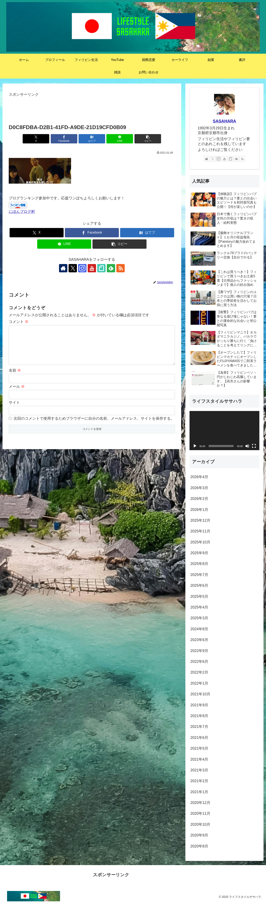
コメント (18, 322)
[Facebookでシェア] (64, 138)
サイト (14, 402)
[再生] (195, 446)
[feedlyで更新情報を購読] (111, 268)
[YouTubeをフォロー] (92, 268)
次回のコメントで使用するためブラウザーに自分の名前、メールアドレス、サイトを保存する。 (94, 418)
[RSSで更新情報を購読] (120, 268)
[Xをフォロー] (73, 268)
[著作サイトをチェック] (63, 268)
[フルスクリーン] (254, 446)
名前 (15, 370)
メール (17, 386)
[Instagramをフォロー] (82, 268)
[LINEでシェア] (119, 138)
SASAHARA (224, 121)
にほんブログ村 (22, 212)
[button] (147, 138)
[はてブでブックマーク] (92, 138)
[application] (224, 430)
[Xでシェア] (36, 138)
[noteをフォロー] (101, 268)
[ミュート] (247, 446)
